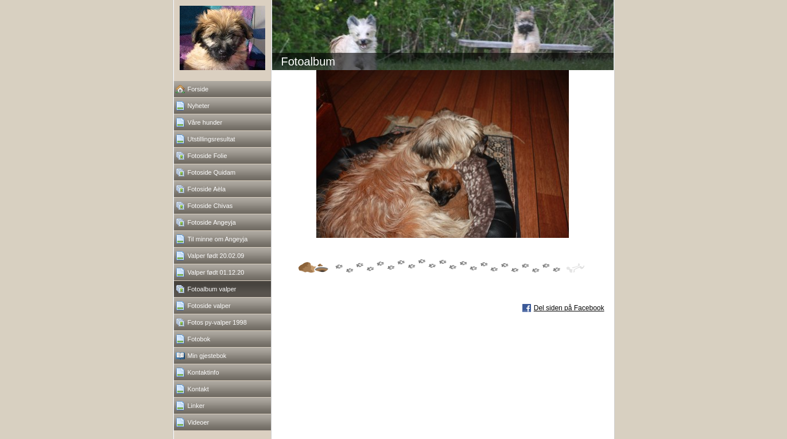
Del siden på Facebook (569, 308)
